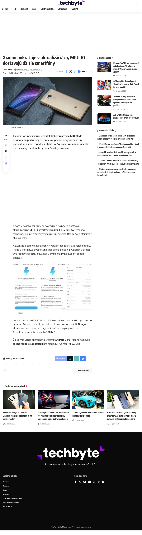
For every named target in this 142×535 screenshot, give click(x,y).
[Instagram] (94, 485)
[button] (5, 3)
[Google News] (89, 485)
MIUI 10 (34, 229)
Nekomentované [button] (79, 371)
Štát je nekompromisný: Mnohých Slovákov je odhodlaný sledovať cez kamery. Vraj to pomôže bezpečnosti (116, 172)
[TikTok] (98, 485)
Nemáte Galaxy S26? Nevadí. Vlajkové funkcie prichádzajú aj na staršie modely (18, 416)
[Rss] (103, 485)
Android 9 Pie (63, 339)
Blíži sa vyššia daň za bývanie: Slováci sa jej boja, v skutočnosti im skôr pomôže (126, 84)
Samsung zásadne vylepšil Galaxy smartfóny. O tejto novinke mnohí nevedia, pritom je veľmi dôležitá (122, 416)
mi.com (21, 312)
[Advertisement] (71, 32)
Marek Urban (8, 69)
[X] (80, 485)
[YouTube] (85, 485)
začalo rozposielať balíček (28, 343)
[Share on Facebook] (66, 71)
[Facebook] (75, 485)
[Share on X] (71, 71)
